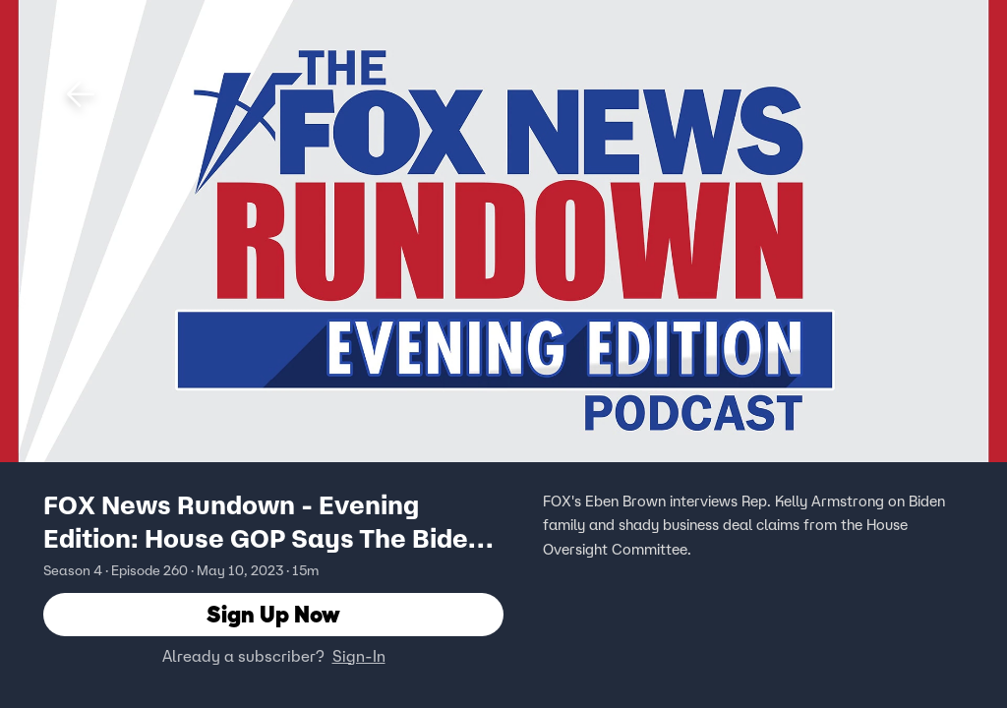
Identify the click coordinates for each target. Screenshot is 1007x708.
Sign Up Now (273, 614)
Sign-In (358, 656)
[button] (80, 94)
